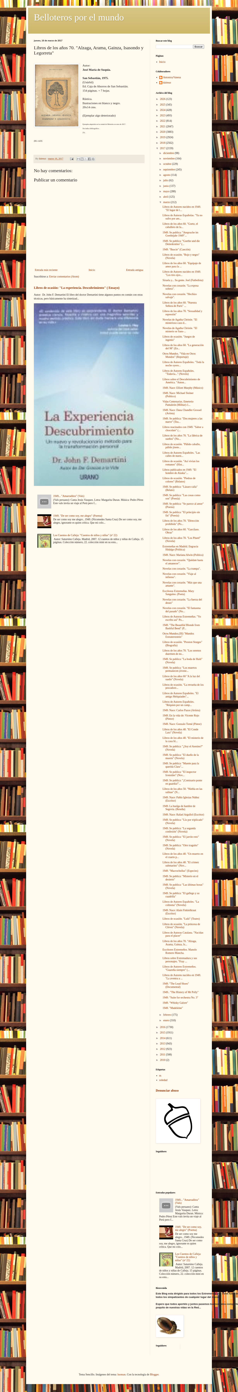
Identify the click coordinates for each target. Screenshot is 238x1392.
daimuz (167, 82)
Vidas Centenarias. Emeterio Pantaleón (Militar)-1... (178, 403)
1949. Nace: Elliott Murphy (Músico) (183, 387)
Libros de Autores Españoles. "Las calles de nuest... (181, 454)
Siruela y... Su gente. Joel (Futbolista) (183, 280)
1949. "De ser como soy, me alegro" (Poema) (77, 515)
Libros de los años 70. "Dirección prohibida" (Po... (181, 522)
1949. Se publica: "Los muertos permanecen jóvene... (180, 669)
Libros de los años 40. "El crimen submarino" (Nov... (181, 864)
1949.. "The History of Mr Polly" (181, 992)
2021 (163, 126)
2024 (163, 110)
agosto (167, 174)
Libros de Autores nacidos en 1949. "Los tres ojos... (182, 273)
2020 (163, 131)
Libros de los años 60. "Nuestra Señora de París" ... (180, 304)
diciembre (169, 153)
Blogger (154, 1374)
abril (166, 196)
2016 (163, 1027)
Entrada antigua (134, 270)
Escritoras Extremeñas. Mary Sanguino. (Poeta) (178, 593)
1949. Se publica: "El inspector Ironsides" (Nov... (179, 773)
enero (166, 1020)
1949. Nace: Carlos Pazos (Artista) (181, 710)
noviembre (169, 158)
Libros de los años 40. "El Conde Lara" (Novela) (180, 731)
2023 (163, 115)
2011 (163, 1054)
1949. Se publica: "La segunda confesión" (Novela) (179, 830)
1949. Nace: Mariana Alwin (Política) (183, 555)
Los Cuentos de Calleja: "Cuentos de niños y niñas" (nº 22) (85, 535)
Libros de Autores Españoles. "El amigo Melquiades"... (181, 695)
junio (166, 186)
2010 (163, 1060)
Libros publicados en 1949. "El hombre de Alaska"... (179, 471)
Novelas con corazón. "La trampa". (181, 568)
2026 (163, 99)
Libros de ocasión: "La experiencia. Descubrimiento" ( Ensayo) (76, 288)
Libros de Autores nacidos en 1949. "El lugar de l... (182, 208)
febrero (167, 1014)
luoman (121, 1374)
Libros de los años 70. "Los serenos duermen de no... (182, 652)
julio (166, 180)
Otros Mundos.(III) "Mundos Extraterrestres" (178, 635)
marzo (166, 202)
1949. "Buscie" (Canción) (176, 249)
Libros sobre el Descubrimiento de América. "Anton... (181, 381)
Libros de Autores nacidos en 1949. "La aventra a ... (182, 977)
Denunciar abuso (167, 1090)
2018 (163, 142)
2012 (163, 1049)
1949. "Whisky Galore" (175, 1002)
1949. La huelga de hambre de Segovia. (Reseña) (179, 808)
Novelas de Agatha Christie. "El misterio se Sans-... (180, 330)
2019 (163, 137)
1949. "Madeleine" (173, 1008)
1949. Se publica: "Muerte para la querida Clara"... (181, 765)
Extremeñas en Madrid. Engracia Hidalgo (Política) (180, 548)
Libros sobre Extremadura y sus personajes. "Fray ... (180, 960)
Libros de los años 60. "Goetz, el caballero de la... (180, 225)
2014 (163, 1038)
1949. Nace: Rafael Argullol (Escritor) (183, 814)
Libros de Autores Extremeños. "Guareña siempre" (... (179, 968)
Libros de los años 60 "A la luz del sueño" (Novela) (181, 678)
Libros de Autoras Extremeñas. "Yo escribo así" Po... (182, 618)
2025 (163, 104)
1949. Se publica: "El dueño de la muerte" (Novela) (181, 756)
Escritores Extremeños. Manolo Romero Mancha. (180, 951)
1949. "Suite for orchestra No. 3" (180, 997)
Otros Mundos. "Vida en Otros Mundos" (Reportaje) (179, 355)
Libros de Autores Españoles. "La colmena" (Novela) (181, 903)
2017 (163, 148)
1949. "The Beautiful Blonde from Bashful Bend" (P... (181, 627)
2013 (163, 1043)
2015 (163, 1032)
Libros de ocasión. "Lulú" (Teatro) (181, 918)
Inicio (92, 270)
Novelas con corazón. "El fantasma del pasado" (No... (182, 610)
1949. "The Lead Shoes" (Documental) (176, 985)
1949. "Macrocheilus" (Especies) (180, 870)
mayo (166, 191)
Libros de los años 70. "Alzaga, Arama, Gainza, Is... (180, 943)
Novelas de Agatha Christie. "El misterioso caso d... (180, 321)
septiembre (169, 169)
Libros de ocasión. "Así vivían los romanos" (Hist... (181, 463)
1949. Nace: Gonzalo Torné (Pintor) (182, 724)
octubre (167, 163)
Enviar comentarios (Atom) (64, 276)
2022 (163, 120)
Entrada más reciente (46, 270)
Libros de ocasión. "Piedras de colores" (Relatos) (179, 480)
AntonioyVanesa (172, 77)
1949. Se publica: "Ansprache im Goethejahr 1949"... (180, 234)
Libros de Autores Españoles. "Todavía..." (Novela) (178, 372)
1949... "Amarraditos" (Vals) (68, 496)
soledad (163, 1080)
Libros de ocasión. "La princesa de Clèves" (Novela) (181, 926)
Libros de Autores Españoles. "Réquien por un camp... (178, 703)
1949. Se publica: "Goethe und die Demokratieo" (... (181, 243)
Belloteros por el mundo (79, 17)
